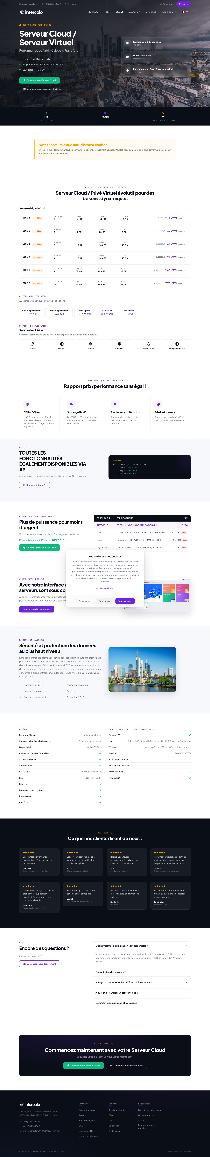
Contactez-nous (87, 1112)
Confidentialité (86, 1133)
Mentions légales (87, 1123)
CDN (108, 12)
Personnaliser (84, 601)
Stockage (94, 12)
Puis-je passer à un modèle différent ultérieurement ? (141, 984)
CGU (81, 1128)
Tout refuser (105, 601)
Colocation (133, 12)
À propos (169, 12)
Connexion (166, 4)
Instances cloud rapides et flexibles (42, 89)
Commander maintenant (36, 611)
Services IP (151, 12)
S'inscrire (183, 4)
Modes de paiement (88, 1139)
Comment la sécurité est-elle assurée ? (141, 1005)
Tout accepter (125, 601)
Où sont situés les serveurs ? (141, 974)
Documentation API (34, 487)
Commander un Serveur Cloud (39, 80)
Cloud (119, 12)
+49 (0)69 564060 (31, 1127)
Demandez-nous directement (39, 966)
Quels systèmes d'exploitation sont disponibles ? (141, 948)
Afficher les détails (105, 588)
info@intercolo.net (32, 1122)
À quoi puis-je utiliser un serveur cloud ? (141, 995)
